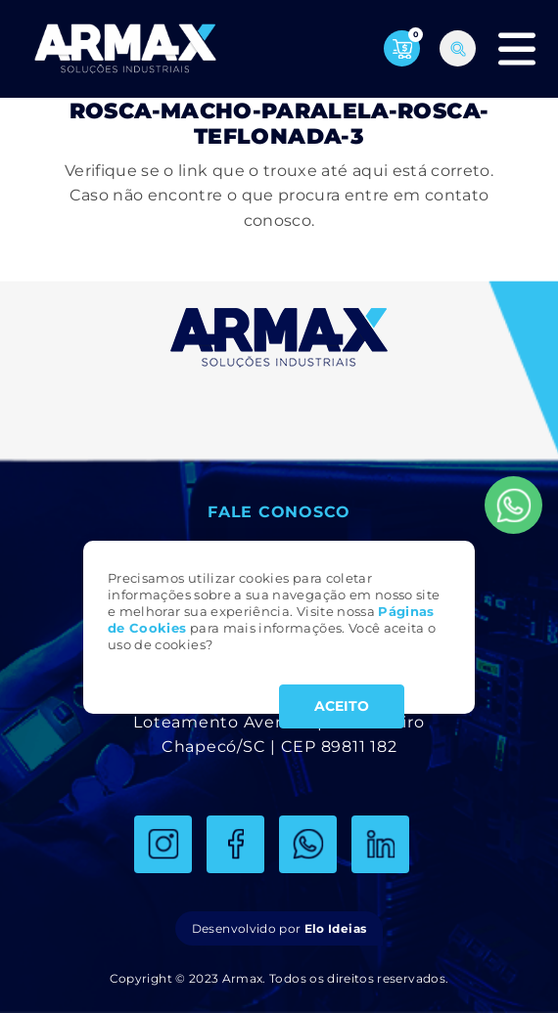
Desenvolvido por (279, 928)
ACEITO (341, 706)
